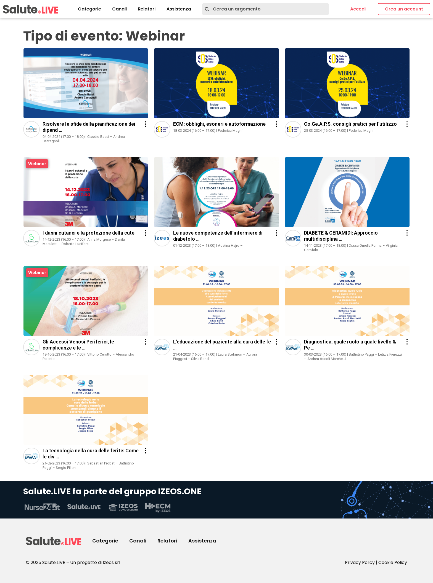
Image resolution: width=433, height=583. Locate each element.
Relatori (146, 9)
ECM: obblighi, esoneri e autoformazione (219, 124)
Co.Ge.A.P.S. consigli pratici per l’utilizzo (350, 124)
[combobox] (265, 9)
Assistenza (179, 9)
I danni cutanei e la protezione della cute (88, 233)
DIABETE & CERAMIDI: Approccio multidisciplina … (341, 236)
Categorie (89, 9)
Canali (119, 9)
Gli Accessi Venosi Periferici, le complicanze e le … (78, 345)
